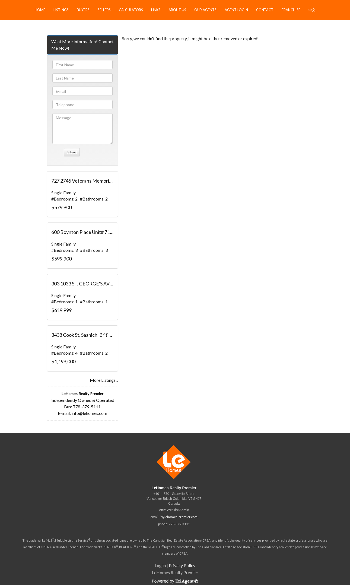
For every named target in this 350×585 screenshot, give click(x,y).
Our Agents (205, 10)
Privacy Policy (182, 565)
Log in (160, 565)
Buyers (83, 10)
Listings (61, 10)
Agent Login (236, 10)
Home (40, 10)
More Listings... (104, 380)
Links (155, 10)
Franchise (291, 10)
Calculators (131, 10)
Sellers (104, 10)
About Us (177, 10)
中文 (312, 10)
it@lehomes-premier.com (179, 517)
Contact (264, 10)
